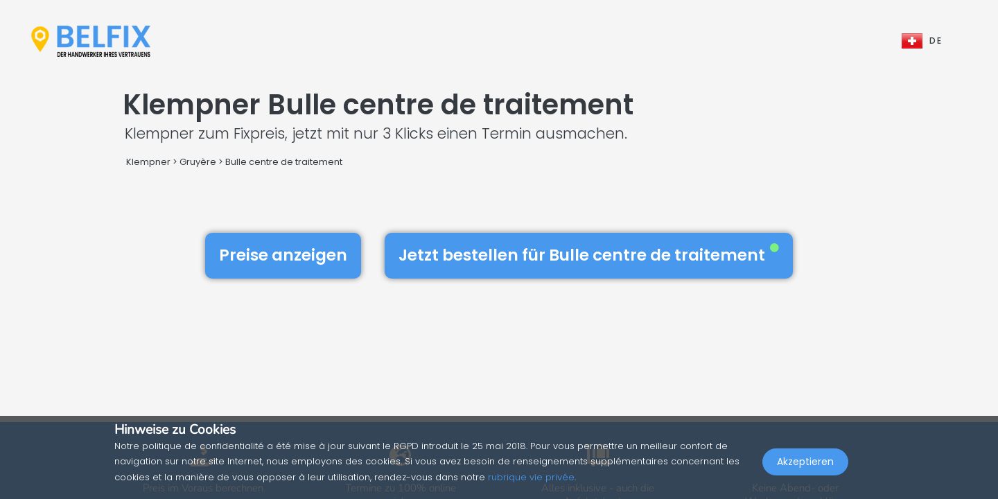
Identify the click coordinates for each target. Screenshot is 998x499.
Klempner (148, 162)
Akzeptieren (805, 468)
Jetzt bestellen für (589, 255)
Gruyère (198, 162)
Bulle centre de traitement (283, 162)
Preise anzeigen (283, 255)
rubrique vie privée (531, 477)
